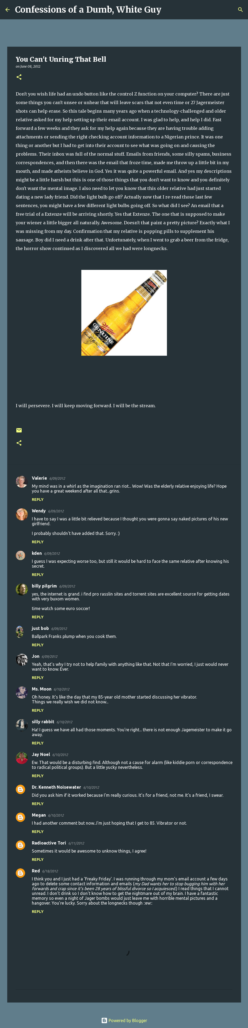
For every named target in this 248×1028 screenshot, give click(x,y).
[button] (19, 77)
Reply (38, 499)
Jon (35, 656)
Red (36, 870)
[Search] (169, 9)
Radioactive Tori (49, 842)
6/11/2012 (76, 843)
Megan (39, 815)
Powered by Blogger (124, 1020)
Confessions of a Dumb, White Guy (88, 9)
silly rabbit (43, 721)
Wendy (39, 510)
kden (37, 553)
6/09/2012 (57, 478)
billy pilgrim (44, 585)
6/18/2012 (50, 871)
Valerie (39, 478)
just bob (40, 628)
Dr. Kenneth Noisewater (56, 787)
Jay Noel (41, 754)
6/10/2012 (61, 689)
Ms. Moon (41, 688)
